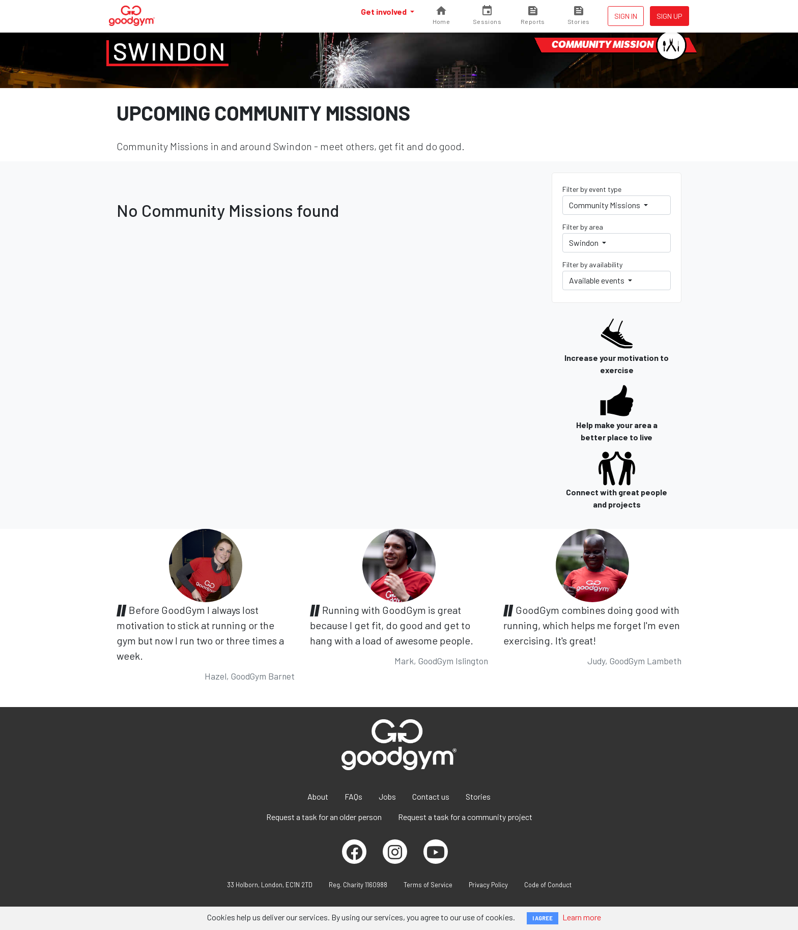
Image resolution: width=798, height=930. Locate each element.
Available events (597, 280)
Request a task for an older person (324, 817)
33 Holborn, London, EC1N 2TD (269, 885)
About (317, 796)
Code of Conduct (548, 885)
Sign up (669, 16)
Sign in (625, 16)
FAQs (353, 796)
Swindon (170, 51)
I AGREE (542, 918)
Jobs (387, 796)
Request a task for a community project (465, 817)
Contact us (430, 796)
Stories (478, 796)
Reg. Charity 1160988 (358, 885)
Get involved (384, 11)
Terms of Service (428, 885)
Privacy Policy (488, 885)
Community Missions (605, 205)
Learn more (581, 917)
